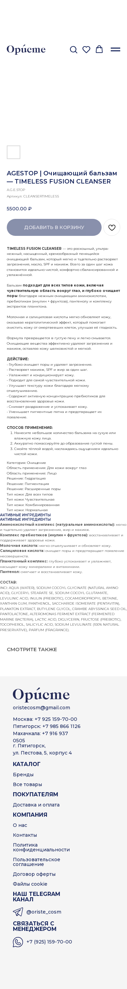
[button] (73, 49)
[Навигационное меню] (115, 50)
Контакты (25, 835)
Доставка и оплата (36, 805)
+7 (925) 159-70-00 (49, 942)
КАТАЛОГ (27, 764)
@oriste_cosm (43, 912)
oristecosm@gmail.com (41, 708)
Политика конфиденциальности (41, 847)
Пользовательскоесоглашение (36, 861)
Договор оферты (34, 874)
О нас (20, 825)
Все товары (27, 784)
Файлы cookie (30, 884)
